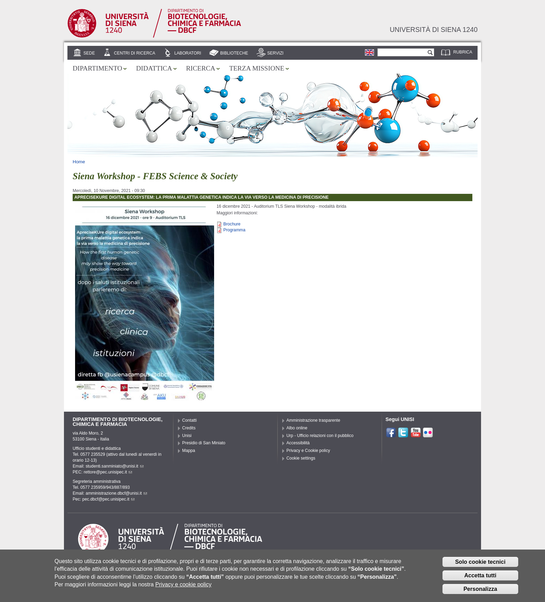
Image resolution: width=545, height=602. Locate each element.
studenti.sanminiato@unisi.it (115, 466)
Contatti (189, 420)
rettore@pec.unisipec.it (108, 472)
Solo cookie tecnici (480, 564)
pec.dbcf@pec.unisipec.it (108, 499)
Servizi (275, 53)
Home (79, 161)
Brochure (231, 224)
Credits (189, 428)
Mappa (188, 450)
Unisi (187, 435)
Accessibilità (298, 442)
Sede (89, 53)
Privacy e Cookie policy (308, 450)
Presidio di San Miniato (203, 442)
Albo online (296, 428)
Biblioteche (234, 53)
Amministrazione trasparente (313, 420)
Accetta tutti (480, 577)
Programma (234, 230)
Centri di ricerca (134, 53)
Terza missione (256, 68)
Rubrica (462, 52)
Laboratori (187, 53)
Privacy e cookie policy (183, 586)
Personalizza (480, 591)
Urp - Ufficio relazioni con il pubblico (319, 435)
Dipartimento (97, 68)
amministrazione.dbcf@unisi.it (116, 493)
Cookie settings (300, 458)
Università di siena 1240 (434, 29)
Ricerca (200, 68)
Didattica (154, 68)
